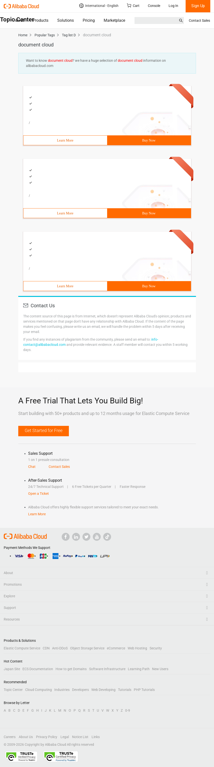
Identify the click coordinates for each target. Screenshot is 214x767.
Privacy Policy (46, 737)
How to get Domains (71, 669)
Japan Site (12, 669)
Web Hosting (137, 648)
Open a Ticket (38, 494)
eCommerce (116, 648)
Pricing (89, 20)
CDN (46, 648)
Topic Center (13, 690)
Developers (80, 690)
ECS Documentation (37, 669)
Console (154, 6)
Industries (62, 690)
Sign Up (198, 5)
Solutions (65, 20)
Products (40, 20)
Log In (173, 6)
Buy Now (149, 140)
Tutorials (124, 690)
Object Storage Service (87, 648)
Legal (64, 737)
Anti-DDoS (60, 648)
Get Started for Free (43, 430)
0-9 (127, 710)
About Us (26, 737)
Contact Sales (199, 20)
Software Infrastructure (107, 669)
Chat (32, 467)
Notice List (80, 737)
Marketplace (114, 20)
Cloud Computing (38, 690)
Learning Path (139, 669)
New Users (160, 669)
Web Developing (103, 690)
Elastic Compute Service (22, 648)
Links (96, 737)
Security (156, 648)
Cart (133, 5)
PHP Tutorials (144, 690)
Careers (10, 737)
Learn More (65, 140)
